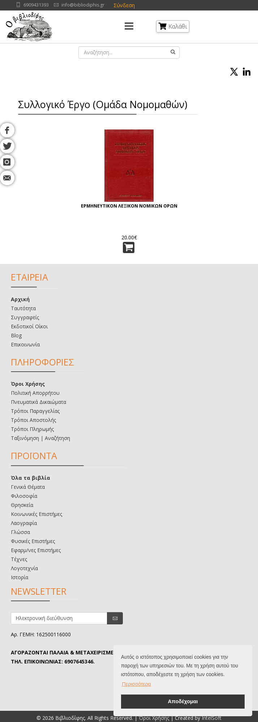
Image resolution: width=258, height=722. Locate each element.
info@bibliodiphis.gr (82, 5)
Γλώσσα (20, 532)
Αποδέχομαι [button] (183, 701)
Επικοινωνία (25, 344)
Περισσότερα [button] (136, 684)
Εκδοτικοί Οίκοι (29, 326)
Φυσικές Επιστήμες (33, 541)
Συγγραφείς (25, 317)
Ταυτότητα (23, 308)
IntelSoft (212, 717)
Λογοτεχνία (24, 568)
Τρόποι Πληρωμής (32, 429)
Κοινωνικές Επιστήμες (36, 513)
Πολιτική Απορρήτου (35, 392)
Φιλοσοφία (24, 495)
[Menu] (129, 26)
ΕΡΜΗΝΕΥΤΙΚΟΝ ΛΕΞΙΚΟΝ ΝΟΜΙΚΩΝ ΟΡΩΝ (129, 206)
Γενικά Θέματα (28, 486)
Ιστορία (19, 577)
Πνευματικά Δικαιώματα (38, 401)
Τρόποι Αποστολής (33, 419)
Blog (16, 335)
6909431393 (36, 5)
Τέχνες (19, 559)
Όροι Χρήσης (28, 383)
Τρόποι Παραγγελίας (35, 410)
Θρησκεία (22, 504)
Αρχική (20, 299)
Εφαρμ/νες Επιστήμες (36, 550)
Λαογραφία (24, 523)
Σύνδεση (124, 5)
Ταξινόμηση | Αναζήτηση (40, 438)
